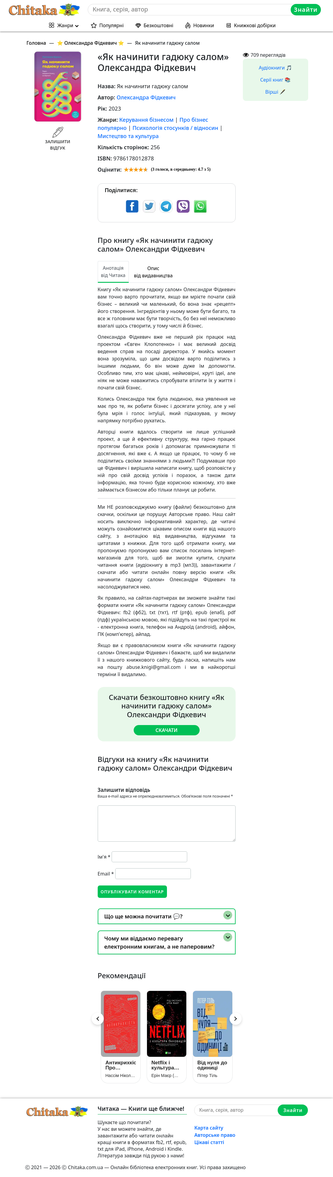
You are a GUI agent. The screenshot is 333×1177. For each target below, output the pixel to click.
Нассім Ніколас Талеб (121, 1075)
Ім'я (104, 856)
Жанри (65, 25)
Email (106, 873)
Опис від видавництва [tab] (153, 272)
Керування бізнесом (146, 119)
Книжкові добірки (255, 25)
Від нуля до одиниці (212, 1065)
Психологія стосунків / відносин (175, 127)
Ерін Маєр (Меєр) (167, 1075)
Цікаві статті (209, 1142)
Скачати (166, 730)
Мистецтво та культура (128, 136)
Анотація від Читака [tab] (113, 272)
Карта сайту (208, 1127)
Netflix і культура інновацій (164, 1065)
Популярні (111, 25)
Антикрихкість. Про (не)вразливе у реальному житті (121, 1065)
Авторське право (214, 1135)
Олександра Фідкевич (145, 97)
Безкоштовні (158, 25)
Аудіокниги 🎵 (275, 67)
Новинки (203, 25)
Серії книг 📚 (275, 79)
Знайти (306, 9)
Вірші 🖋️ (275, 92)
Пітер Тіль (207, 1075)
